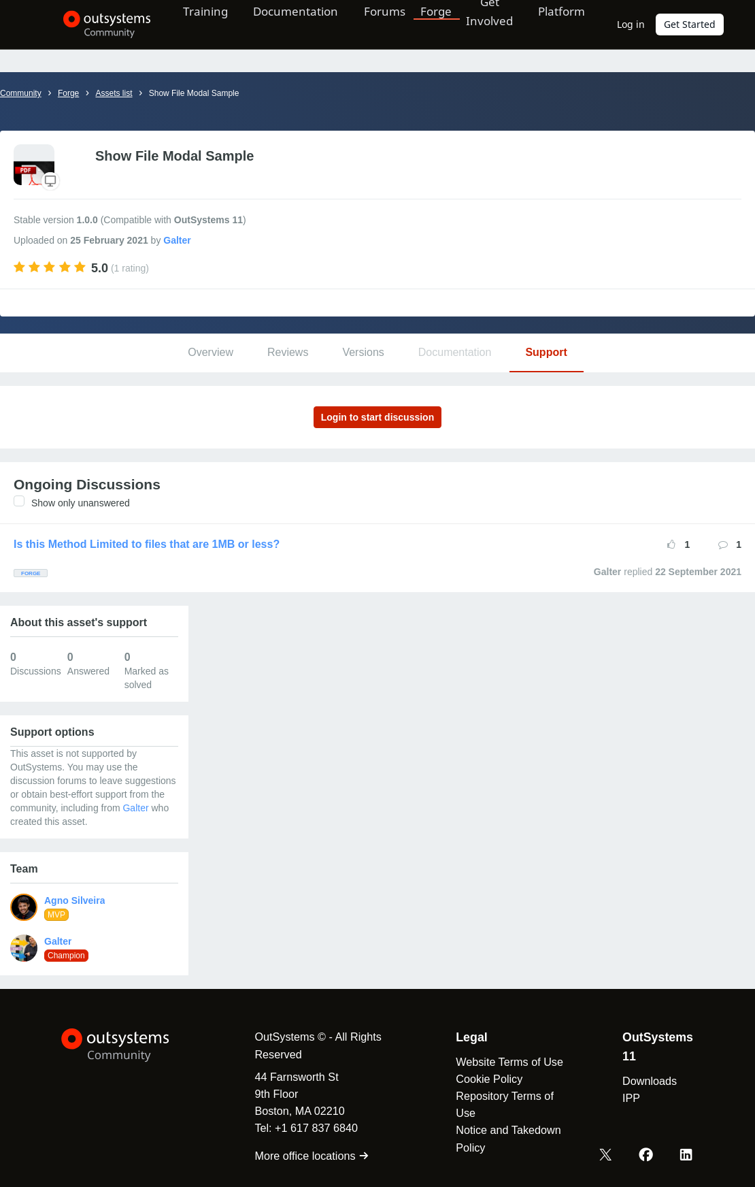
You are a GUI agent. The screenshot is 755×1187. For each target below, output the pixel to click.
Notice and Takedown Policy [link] (506, 1138)
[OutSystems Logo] (129, 1045)
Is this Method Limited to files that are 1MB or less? (147, 544)
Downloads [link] (649, 1081)
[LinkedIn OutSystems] (686, 1155)
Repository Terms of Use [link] (503, 1104)
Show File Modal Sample (194, 93)
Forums (380, 23)
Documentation (289, 23)
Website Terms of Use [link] (508, 1062)
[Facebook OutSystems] (646, 1155)
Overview (210, 352)
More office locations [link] (309, 1156)
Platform (559, 23)
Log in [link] (631, 24)
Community (20, 93)
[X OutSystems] (607, 1155)
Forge (431, 23)
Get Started (690, 24)
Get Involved (484, 23)
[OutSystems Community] (99, 24)
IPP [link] (630, 1098)
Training (196, 23)
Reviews (287, 352)
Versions (363, 352)
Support (546, 352)
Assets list (113, 93)
